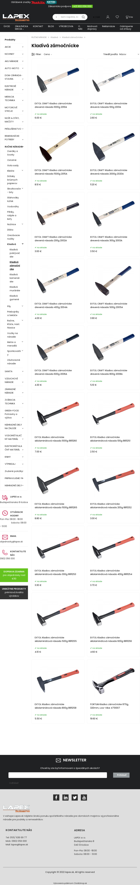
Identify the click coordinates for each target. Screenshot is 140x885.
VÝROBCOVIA (66, 26)
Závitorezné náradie (13, 361)
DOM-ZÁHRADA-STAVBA (13, 77)
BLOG (51, 26)
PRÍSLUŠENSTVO (13, 128)
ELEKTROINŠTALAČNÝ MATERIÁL (13, 448)
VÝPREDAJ (10, 463)
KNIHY (8, 456)
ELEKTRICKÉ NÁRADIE (10, 88)
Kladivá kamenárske (15, 278)
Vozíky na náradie (12, 335)
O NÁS (80, 27)
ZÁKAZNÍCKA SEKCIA (21, 27)
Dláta (10, 229)
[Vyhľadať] (56, 17)
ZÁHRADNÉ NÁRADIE (10, 391)
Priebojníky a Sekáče (13, 313)
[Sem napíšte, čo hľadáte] (73, 17)
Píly (9, 306)
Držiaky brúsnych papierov (12, 180)
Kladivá (11, 244)
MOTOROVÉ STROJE (11, 109)
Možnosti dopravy (92, 27)
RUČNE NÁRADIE (13, 146)
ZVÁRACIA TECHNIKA (10, 401)
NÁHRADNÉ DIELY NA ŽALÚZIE (13, 426)
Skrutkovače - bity (14, 190)
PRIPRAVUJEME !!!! (14, 478)
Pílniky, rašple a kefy (11, 215)
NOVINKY (9, 54)
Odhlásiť (13, 783)
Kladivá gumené (14, 297)
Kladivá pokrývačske (15, 253)
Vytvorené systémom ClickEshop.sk (70, 883)
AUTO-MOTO (12, 68)
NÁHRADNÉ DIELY (13, 485)
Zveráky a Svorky (12, 153)
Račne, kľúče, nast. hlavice (13, 324)
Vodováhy (13, 206)
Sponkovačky (14, 353)
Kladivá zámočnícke (15, 266)
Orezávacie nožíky (13, 237)
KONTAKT (38, 26)
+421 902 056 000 (81, 6)
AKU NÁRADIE (11, 61)
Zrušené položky (14, 471)
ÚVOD (7, 26)
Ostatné (11, 160)
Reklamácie (108, 26)
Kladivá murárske (15, 288)
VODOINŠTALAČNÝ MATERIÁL (13, 437)
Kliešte (10, 170)
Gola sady (13, 165)
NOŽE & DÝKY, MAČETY (12, 120)
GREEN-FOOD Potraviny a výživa (12, 414)
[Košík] (129, 17)
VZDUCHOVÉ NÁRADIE (11, 380)
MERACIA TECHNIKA (10, 98)
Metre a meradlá (12, 344)
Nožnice (11, 224)
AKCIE (8, 46)
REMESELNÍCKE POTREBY (12, 137)
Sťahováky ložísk (13, 199)
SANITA (8, 371)
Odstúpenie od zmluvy (126, 27)
